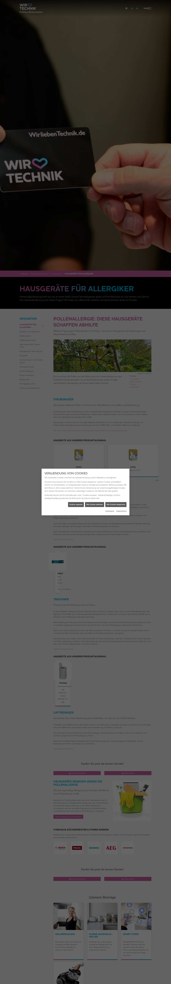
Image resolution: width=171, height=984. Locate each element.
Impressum (110, 509)
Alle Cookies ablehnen (94, 503)
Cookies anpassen (76, 503)
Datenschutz (121, 509)
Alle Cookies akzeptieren (116, 503)
